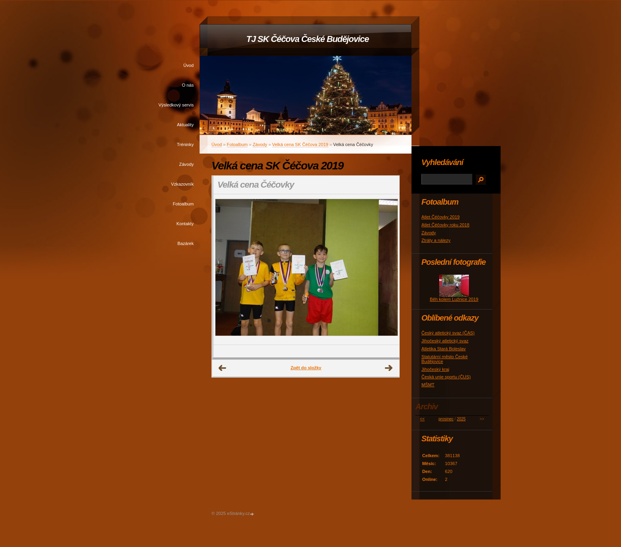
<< (422, 419)
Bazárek (185, 243)
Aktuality (185, 124)
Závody (186, 164)
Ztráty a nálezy (435, 240)
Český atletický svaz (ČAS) (447, 332)
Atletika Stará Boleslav (443, 348)
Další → (389, 368)
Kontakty (185, 223)
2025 (461, 419)
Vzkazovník (182, 184)
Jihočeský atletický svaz (445, 340)
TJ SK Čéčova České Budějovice (307, 39)
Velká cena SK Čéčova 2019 (300, 144)
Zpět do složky (306, 367)
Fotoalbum (183, 203)
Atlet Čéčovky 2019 (440, 217)
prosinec (445, 419)
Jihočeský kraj (435, 369)
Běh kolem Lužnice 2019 (454, 299)
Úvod (188, 65)
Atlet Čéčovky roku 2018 (445, 224)
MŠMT (427, 384)
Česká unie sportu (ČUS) (446, 376)
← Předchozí (223, 368)
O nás (188, 85)
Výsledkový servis (176, 105)
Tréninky (185, 144)
